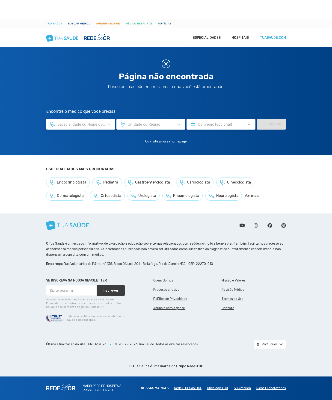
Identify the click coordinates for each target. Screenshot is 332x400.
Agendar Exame (108, 23)
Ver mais (252, 195)
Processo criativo (166, 290)
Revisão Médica (233, 290)
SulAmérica (242, 388)
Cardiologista (195, 182)
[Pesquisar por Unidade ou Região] (178, 124)
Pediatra (107, 182)
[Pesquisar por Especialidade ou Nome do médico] (108, 124)
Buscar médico (79, 23)
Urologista (143, 196)
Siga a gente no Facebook (269, 225)
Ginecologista (235, 182)
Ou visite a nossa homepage (166, 141)
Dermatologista (67, 196)
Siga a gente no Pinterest (283, 225)
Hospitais (239, 38)
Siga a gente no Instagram (256, 225)
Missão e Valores (234, 280)
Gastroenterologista (149, 182)
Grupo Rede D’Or (189, 366)
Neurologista (223, 196)
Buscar (271, 124)
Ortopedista (107, 196)
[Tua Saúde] (67, 225)
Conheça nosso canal (242, 225)
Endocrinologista (68, 182)
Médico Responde (138, 23)
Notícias (164, 23)
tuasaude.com (272, 38)
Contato (228, 308)
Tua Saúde (54, 23)
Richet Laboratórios (271, 388)
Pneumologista (182, 196)
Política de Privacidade (170, 299)
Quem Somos (163, 280)
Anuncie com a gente (169, 308)
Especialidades (204, 38)
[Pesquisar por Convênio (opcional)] (249, 124)
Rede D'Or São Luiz (188, 388)
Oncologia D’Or (217, 388)
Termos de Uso (232, 299)
